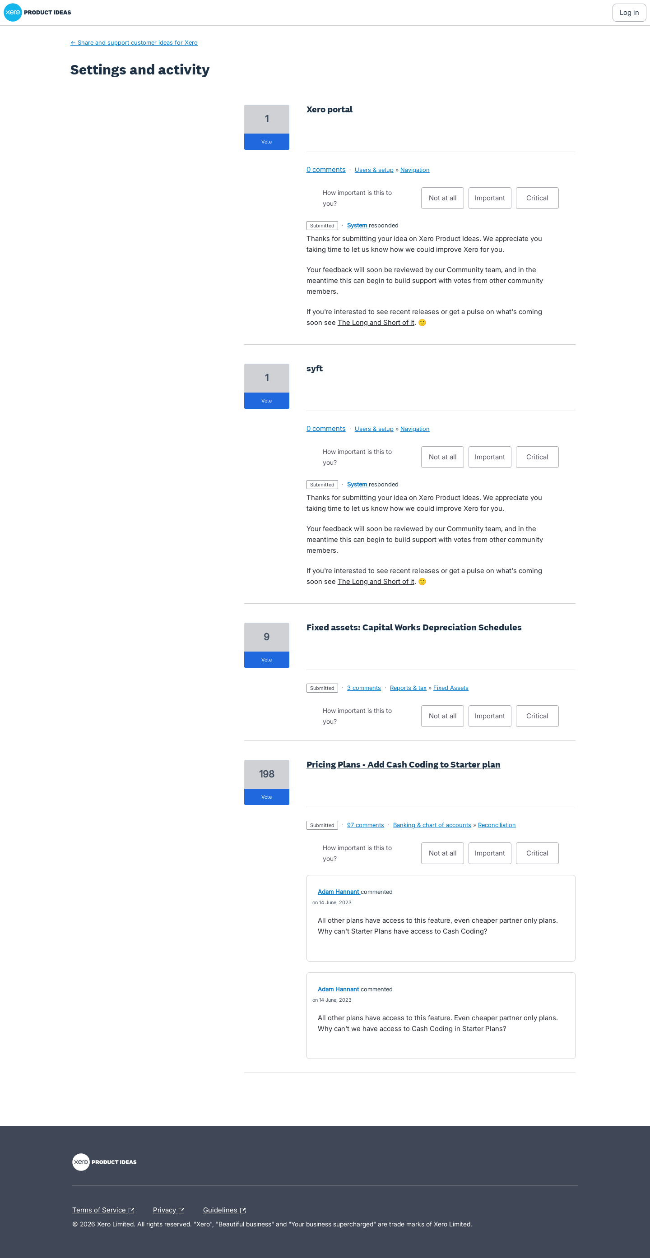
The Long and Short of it (376, 322)
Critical (542, 201)
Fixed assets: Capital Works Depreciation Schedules (414, 627)
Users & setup (374, 169)
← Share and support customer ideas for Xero (134, 42)
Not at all (446, 201)
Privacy (171, 1210)
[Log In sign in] (629, 13)
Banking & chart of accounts (432, 824)
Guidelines (226, 1210)
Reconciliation (497, 824)
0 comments (326, 169)
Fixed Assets (451, 687)
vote (266, 142)
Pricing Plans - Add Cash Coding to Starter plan (403, 764)
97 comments (365, 824)
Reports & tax (408, 687)
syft (314, 368)
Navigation (415, 169)
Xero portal (329, 109)
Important (493, 201)
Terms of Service (105, 1210)
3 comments (364, 687)
